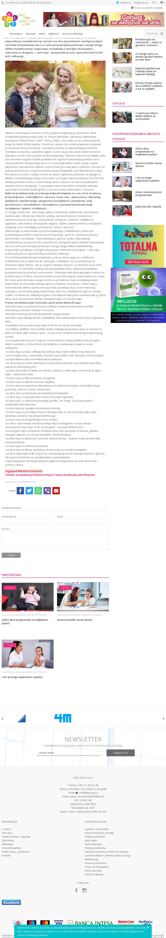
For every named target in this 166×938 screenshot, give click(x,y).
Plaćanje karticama (95, 886)
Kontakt (6, 893)
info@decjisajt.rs (88, 830)
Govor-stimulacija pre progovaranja (148, 232)
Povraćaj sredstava (95, 901)
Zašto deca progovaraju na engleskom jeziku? (25, 659)
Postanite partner (11, 886)
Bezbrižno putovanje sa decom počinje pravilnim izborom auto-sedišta (149, 65)
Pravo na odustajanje (97, 905)
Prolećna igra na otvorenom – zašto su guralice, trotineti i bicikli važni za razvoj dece (148, 80)
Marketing (7, 882)
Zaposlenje (8, 878)
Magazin (17, 40)
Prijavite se (121, 790)
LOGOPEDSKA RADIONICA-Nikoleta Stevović (62, 40)
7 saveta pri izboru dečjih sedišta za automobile (146, 154)
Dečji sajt (6, 40)
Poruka (5, 567)
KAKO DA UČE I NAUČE (148, 244)
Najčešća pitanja (94, 912)
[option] (22, 756)
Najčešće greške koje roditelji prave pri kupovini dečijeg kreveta (147, 109)
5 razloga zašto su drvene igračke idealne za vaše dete (148, 94)
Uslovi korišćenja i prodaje (99, 871)
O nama (6, 867)
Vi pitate (35, 40)
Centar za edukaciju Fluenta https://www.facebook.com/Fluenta (50, 513)
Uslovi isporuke (93, 908)
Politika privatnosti (95, 874)
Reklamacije (91, 897)
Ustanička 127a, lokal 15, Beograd (88, 827)
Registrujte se (141, 2)
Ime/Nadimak (9, 554)
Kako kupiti (91, 878)
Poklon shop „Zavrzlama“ (16, 889)
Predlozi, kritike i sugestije (16, 874)
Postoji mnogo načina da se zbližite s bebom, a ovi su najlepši (149, 123)
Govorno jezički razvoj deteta (74, 657)
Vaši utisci (7, 871)
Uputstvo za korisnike (97, 867)
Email (60, 554)
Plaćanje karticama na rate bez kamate (106, 889)
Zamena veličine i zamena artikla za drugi (107, 893)
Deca (25, 40)
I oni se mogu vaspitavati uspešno (22, 715)
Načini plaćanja (93, 882)
